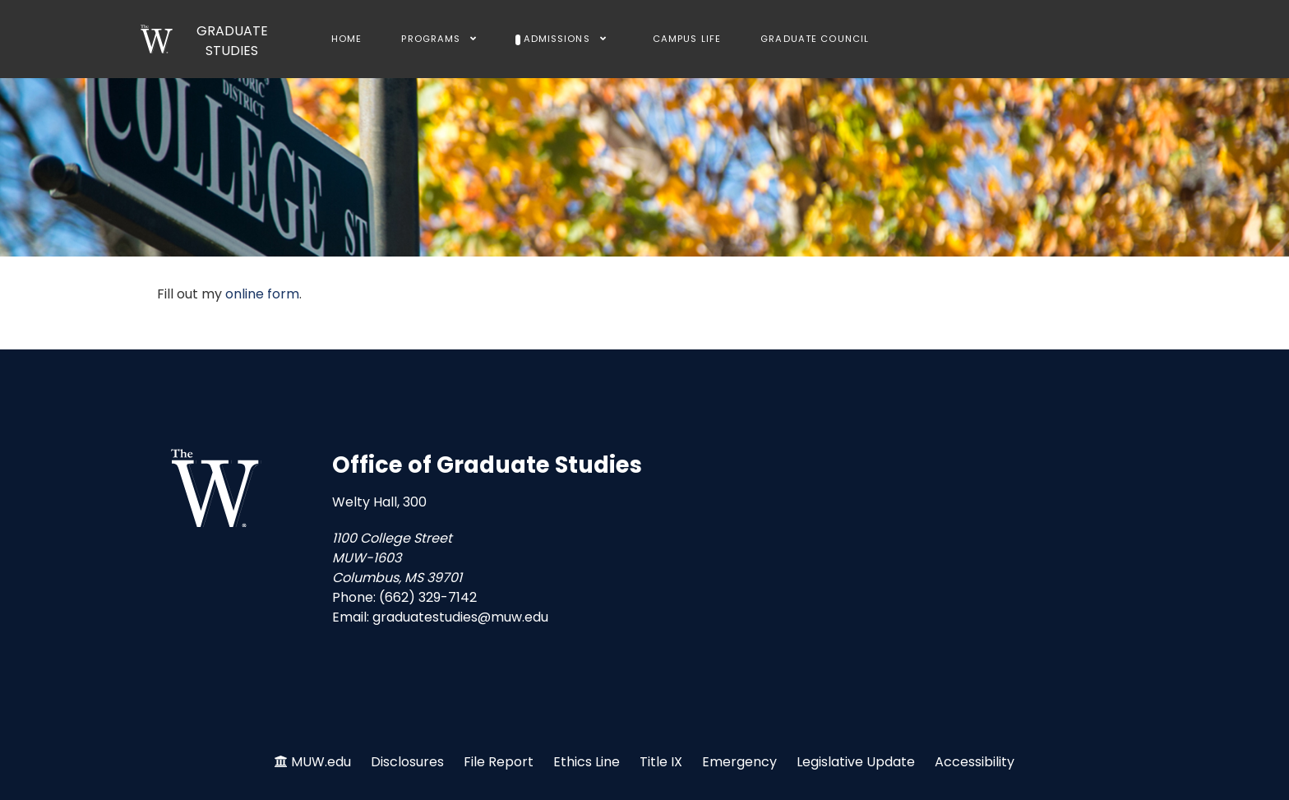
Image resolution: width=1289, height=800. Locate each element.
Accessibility (974, 761)
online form (262, 293)
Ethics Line (586, 761)
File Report (499, 761)
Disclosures (407, 761)
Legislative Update (856, 761)
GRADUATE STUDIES (232, 40)
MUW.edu (321, 761)
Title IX (661, 761)
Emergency (739, 761)
